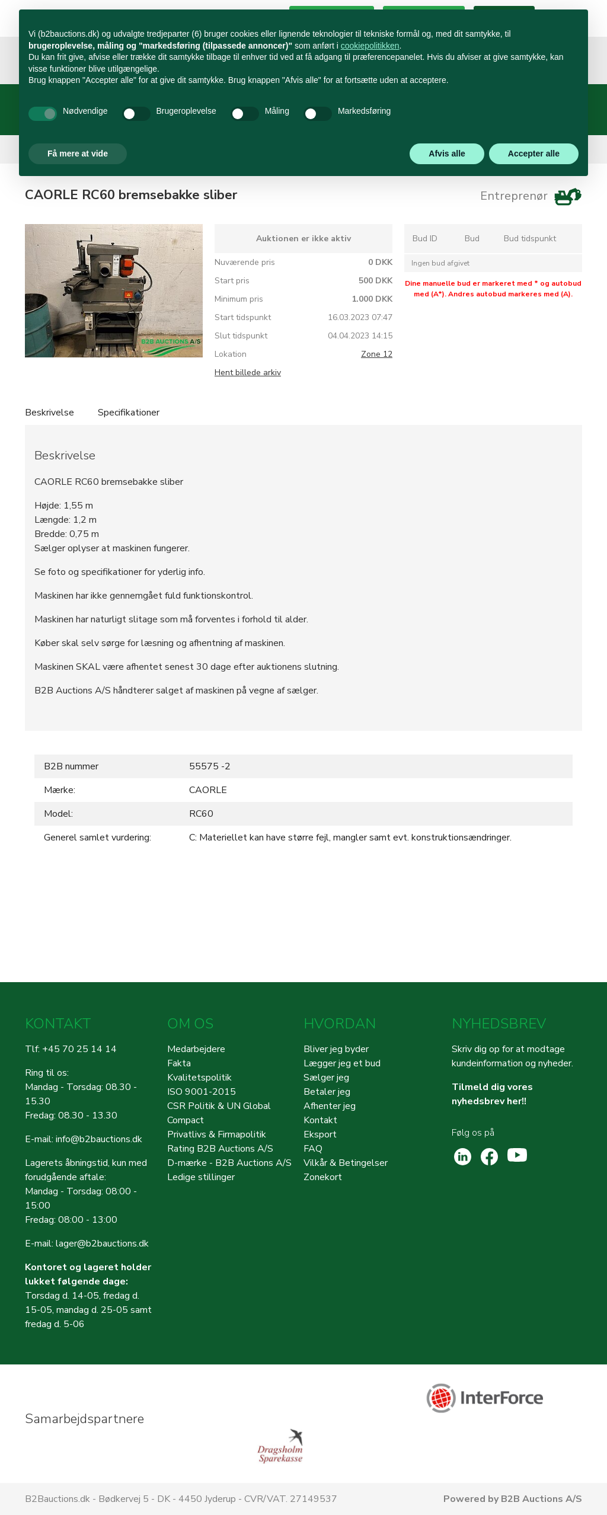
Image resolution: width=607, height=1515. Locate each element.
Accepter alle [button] (534, 153)
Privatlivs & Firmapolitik (216, 1134)
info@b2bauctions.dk (99, 1139)
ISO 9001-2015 (201, 1091)
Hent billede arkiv (248, 372)
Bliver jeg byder (336, 1049)
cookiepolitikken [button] (370, 45)
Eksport (320, 1134)
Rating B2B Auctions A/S (220, 1148)
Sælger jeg (326, 1077)
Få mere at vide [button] (77, 153)
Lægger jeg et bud (342, 1063)
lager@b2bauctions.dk (102, 1243)
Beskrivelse (49, 412)
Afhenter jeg (330, 1106)
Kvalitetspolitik (199, 1077)
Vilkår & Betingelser (346, 1162)
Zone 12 (376, 354)
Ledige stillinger (201, 1177)
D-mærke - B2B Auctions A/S (229, 1162)
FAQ (313, 1148)
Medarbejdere (196, 1049)
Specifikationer (128, 412)
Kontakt (320, 1120)
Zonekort (323, 1177)
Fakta (179, 1063)
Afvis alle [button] (447, 153)
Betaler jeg (327, 1091)
